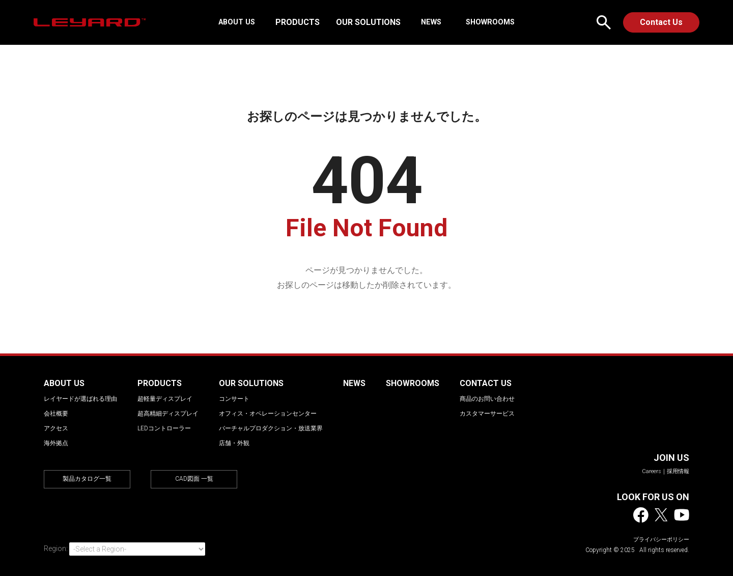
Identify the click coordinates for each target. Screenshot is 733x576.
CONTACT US (486, 383)
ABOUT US (241, 22)
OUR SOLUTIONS (371, 22)
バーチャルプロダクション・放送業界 (271, 428)
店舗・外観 (234, 443)
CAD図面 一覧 (194, 478)
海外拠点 (56, 443)
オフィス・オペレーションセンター (268, 413)
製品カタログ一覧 (87, 478)
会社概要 (56, 413)
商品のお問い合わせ (487, 398)
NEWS (431, 22)
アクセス (56, 428)
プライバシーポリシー (661, 539)
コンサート (234, 398)
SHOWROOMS (485, 22)
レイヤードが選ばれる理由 (80, 398)
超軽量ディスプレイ (164, 398)
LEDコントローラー (164, 428)
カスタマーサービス (487, 413)
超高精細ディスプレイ (168, 413)
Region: (56, 548)
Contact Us (661, 22)
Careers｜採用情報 (665, 471)
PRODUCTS (300, 22)
